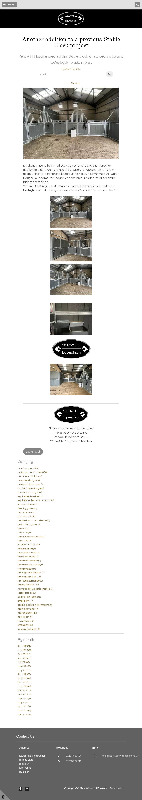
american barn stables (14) (32, 472)
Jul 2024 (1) (24, 662)
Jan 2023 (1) (24, 686)
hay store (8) (24, 540)
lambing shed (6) (27, 548)
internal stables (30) (29, 544)
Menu (8, 4)
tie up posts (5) (26, 621)
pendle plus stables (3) (30, 564)
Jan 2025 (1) (24, 650)
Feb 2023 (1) (24, 682)
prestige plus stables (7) (31, 572)
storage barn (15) (27, 613)
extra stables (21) (27, 504)
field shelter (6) (26, 512)
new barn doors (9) (28, 557)
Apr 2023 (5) (24, 674)
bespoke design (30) (29, 480)
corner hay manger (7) (30, 492)
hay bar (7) (23, 528)
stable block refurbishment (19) (35, 605)
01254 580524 (73, 755)
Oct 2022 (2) (24, 694)
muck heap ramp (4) (28, 552)
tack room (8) (25, 617)
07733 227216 (73, 761)
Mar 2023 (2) (24, 678)
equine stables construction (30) (36, 500)
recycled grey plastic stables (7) (35, 589)
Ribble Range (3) (27, 593)
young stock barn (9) (29, 629)
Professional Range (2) (30, 581)
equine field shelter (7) (30, 496)
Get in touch (33, 451)
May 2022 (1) (24, 702)
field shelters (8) (26, 516)
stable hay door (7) (28, 609)
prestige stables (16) (29, 576)
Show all (75, 83)
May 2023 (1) (24, 670)
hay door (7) (24, 532)
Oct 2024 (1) (24, 654)
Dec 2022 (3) (24, 690)
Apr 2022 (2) (24, 706)
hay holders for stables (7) (32, 536)
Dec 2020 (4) (24, 714)
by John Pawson (71, 68)
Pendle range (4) (27, 569)
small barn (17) (25, 601)
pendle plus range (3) (29, 560)
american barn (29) (28, 468)
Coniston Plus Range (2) (31, 488)
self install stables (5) (29, 597)
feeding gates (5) (27, 508)
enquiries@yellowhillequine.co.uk (120, 755)
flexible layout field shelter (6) (34, 520)
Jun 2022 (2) (24, 698)
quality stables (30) (28, 585)
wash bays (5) (25, 625)
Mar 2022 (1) (24, 710)
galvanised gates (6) (29, 524)
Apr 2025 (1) (24, 646)
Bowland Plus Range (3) (30, 484)
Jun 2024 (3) (24, 666)
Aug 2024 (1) (24, 658)
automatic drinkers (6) (30, 476)
